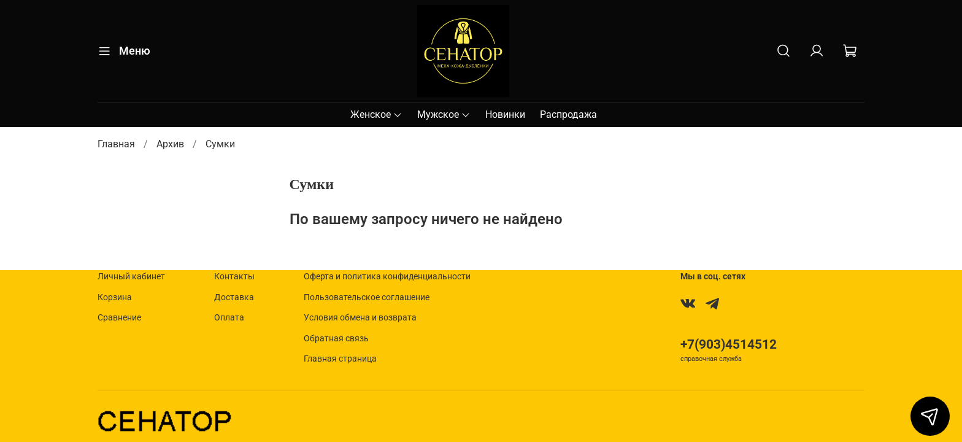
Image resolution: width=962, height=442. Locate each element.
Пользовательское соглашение (366, 297)
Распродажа (568, 114)
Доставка (234, 297)
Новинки (505, 114)
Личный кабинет (131, 276)
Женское (376, 114)
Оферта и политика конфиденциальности (387, 276)
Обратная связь (336, 338)
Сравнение (119, 317)
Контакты (234, 276)
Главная (116, 144)
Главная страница (340, 359)
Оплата (229, 317)
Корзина (115, 297)
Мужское (444, 114)
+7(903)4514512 (728, 344)
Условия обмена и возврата (360, 317)
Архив (170, 144)
